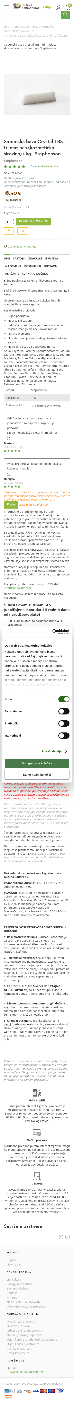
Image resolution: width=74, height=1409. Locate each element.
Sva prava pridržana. (51, 1383)
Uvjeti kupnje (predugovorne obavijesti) (32, 1339)
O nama (12, 1297)
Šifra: (7, 173)
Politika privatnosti (19, 1348)
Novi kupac (14, 1264)
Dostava (50, 266)
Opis (7, 258)
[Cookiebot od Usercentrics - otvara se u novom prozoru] (52, 631)
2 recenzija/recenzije (44, 166)
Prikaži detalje (52, 751)
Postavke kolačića (18, 1353)
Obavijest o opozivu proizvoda (26, 1306)
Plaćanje (12, 274)
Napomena (13, 266)
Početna (5, 26)
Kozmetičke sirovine (17, 31)
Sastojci (19, 258)
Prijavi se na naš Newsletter (25, 1372)
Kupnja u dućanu (35, 274)
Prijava (11, 504)
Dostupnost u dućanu (22, 246)
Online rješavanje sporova (24, 1335)
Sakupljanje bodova (19, 1284)
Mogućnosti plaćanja (20, 1321)
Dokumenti (32, 266)
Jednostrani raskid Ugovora (24, 1330)
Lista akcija (14, 1279)
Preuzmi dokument (17, 588)
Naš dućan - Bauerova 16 (23, 1302)
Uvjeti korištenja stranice (23, 1344)
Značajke (35, 258)
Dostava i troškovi (18, 1326)
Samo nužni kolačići (37, 774)
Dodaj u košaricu (33, 221)
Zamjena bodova (18, 1288)
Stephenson (13, 161)
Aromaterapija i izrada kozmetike (32, 26)
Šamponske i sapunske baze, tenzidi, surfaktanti (36, 35)
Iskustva (51, 258)
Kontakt (12, 1293)
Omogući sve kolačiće (37, 763)
